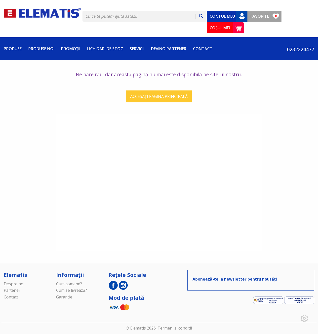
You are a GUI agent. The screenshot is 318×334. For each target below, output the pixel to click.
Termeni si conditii (175, 328)
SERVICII (137, 48)
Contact (11, 297)
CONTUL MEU (222, 16)
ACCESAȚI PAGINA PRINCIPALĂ (159, 96)
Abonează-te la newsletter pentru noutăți (235, 279)
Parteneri (12, 290)
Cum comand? (69, 284)
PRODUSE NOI (41, 48)
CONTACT (202, 48)
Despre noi (14, 284)
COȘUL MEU (221, 28)
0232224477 (298, 49)
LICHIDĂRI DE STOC (105, 48)
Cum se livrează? (71, 290)
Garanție (64, 297)
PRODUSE (13, 48)
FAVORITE (259, 16)
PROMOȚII (70, 48)
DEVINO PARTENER (168, 48)
